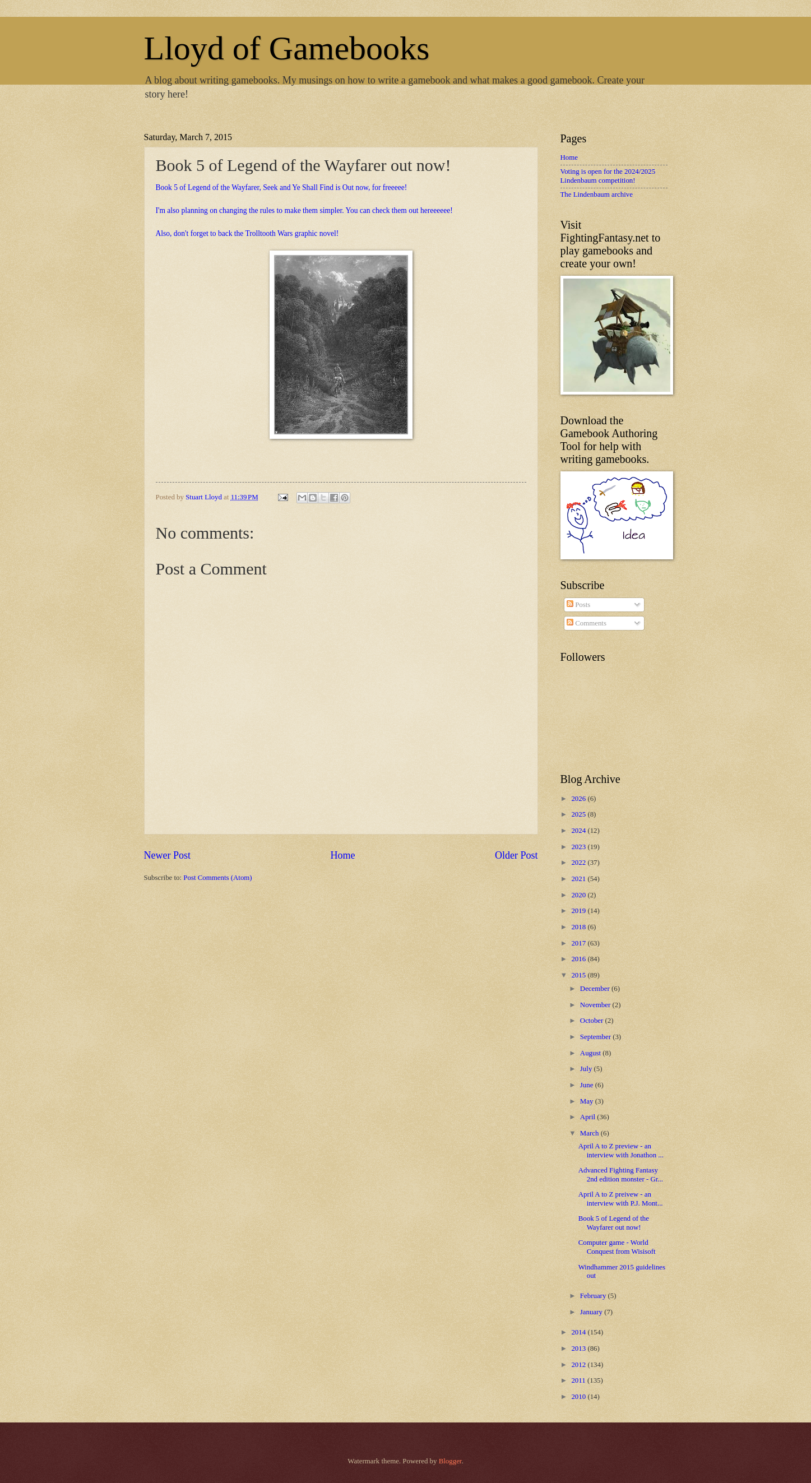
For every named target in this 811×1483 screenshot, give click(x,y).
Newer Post (167, 855)
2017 (579, 943)
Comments (586, 623)
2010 (579, 1397)
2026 (579, 799)
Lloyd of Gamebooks (287, 48)
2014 (579, 1332)
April (588, 1117)
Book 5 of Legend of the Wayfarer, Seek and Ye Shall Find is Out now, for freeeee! (281, 187)
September (596, 1037)
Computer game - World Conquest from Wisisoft (617, 1247)
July (587, 1069)
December (595, 989)
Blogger (450, 1461)
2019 (579, 911)
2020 (579, 895)
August (591, 1053)
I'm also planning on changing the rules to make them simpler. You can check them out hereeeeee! (304, 210)
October (592, 1021)
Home (342, 855)
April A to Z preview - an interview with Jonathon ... (621, 1150)
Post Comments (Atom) (217, 878)
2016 (579, 959)
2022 (579, 862)
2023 (579, 847)
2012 (579, 1365)
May (587, 1101)
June (587, 1085)
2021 (579, 879)
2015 (579, 975)
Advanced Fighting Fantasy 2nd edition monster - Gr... (620, 1174)
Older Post (516, 855)
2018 (579, 927)
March (590, 1133)
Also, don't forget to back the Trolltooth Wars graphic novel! (247, 233)
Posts (578, 605)
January (592, 1312)
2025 (579, 814)
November (596, 1005)
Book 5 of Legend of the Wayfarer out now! (613, 1223)
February (594, 1296)
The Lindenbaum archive (596, 194)
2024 (579, 831)
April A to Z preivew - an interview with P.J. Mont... (620, 1198)
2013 (579, 1348)
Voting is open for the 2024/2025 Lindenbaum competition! (608, 176)
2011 (579, 1380)
